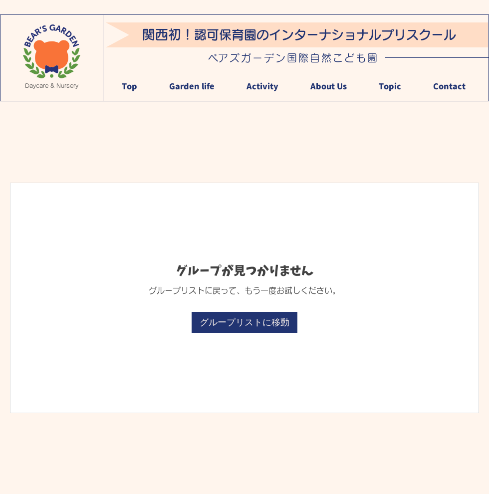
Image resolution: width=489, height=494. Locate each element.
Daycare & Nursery (51, 85)
